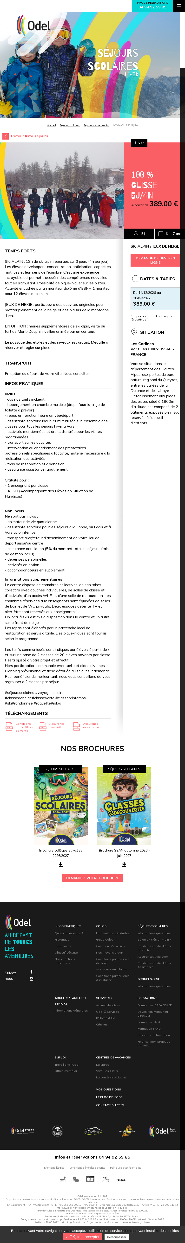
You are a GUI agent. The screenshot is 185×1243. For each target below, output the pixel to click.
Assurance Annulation (111, 969)
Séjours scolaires (70, 125)
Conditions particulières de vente (24, 727)
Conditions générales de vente (87, 1167)
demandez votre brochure (92, 878)
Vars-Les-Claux (107, 1071)
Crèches (102, 1024)
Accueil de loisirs (108, 1005)
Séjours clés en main (96, 125)
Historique (62, 939)
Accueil (51, 125)
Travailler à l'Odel (67, 1064)
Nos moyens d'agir (109, 952)
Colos (101, 926)
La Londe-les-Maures (111, 1077)
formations (147, 998)
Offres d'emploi (66, 1071)
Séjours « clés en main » (154, 939)
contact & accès (110, 1105)
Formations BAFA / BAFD (155, 1005)
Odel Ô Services (107, 1011)
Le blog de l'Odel (110, 1097)
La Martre (103, 1064)
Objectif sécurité (66, 952)
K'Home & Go (105, 1018)
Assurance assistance (91, 725)
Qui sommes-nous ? (69, 933)
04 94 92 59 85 (152, 7)
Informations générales (112, 933)
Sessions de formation (154, 1035)
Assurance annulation (57, 725)
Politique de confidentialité (125, 1167)
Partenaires (63, 946)
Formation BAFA (149, 1022)
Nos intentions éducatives (65, 961)
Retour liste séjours (29, 136)
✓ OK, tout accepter (82, 1237)
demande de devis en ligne (155, 260)
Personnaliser (116, 1237)
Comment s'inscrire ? (110, 946)
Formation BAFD (149, 1028)
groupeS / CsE (149, 979)
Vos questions (108, 1089)
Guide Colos (104, 939)
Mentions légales (54, 1167)
